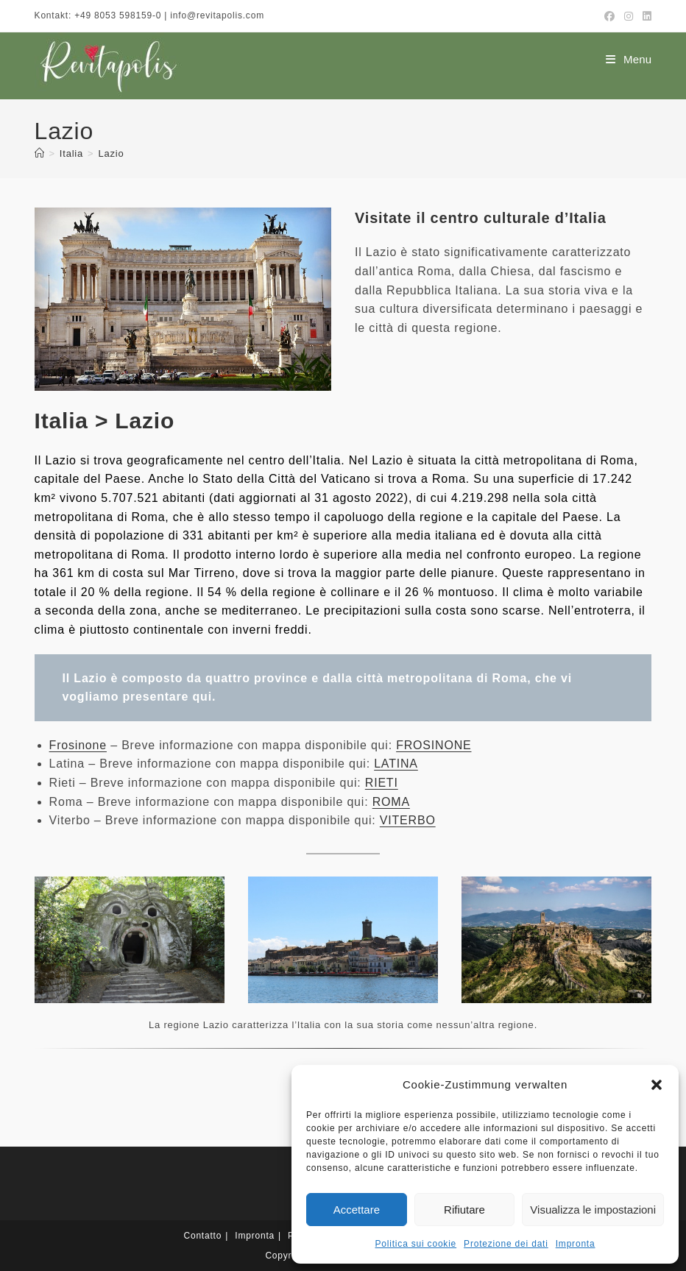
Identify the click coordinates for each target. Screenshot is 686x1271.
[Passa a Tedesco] (269, 1232)
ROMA (391, 802)
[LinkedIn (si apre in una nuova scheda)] (645, 16)
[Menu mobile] (628, 59)
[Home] (40, 153)
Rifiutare (464, 1209)
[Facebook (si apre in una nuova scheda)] (610, 16)
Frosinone (78, 745)
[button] (656, 1084)
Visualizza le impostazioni (593, 1209)
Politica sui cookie (416, 1244)
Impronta (575, 1244)
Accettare (356, 1209)
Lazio (111, 153)
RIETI (381, 782)
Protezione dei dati (506, 1244)
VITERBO (408, 820)
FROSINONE (433, 745)
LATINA (396, 763)
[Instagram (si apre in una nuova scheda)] (629, 16)
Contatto (202, 1181)
